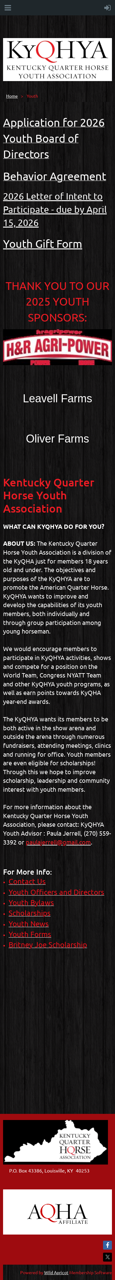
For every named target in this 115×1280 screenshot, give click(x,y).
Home (12, 96)
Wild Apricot (56, 1272)
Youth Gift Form (42, 243)
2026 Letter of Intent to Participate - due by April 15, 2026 (55, 209)
